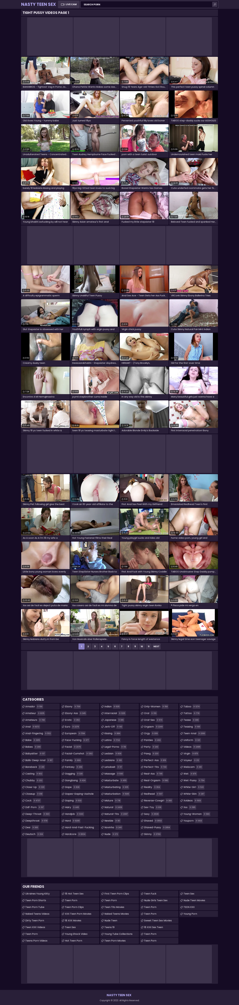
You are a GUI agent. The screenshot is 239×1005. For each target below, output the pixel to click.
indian (112, 706)
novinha (113, 827)
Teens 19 (109, 927)
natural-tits (116, 814)
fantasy (74, 767)
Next (156, 646)
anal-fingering (38, 733)
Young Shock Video (76, 934)
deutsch (34, 834)
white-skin (194, 794)
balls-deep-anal (39, 760)
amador (34, 706)
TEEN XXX (189, 907)
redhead (153, 794)
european (75, 733)
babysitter (35, 753)
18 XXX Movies (73, 920)
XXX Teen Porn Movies (78, 914)
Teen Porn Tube (34, 907)
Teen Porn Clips (74, 907)
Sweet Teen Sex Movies (158, 920)
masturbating (116, 787)
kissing (112, 733)
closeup (34, 794)
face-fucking (77, 740)
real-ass (153, 773)
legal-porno (115, 747)
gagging (74, 773)
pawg (151, 753)
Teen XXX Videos (35, 927)
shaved (153, 820)
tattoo (192, 713)
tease (191, 720)
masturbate (115, 780)
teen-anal (195, 733)
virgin (191, 753)
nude (111, 834)
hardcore (75, 834)
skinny (152, 834)
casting (34, 773)
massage (114, 773)
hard (72, 820)
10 (142, 646)
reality (152, 787)
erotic (72, 720)
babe (33, 740)
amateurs (35, 720)
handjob (74, 814)
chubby (34, 780)
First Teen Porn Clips (116, 893)
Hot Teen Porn (73, 940)
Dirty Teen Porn (34, 920)
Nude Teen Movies (194, 900)
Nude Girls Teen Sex (156, 900)
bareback (35, 767)
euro (72, 726)
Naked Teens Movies (116, 914)
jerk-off (113, 726)
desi (32, 827)
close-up (35, 787)
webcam (193, 767)
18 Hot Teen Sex (74, 893)
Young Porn (190, 914)
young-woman (197, 814)
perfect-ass (155, 760)
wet (190, 773)
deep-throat (37, 814)
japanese (114, 720)
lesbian (113, 753)
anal (32, 726)
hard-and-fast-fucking (79, 828)
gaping (73, 800)
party (151, 747)
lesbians (113, 760)
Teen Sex (189, 893)
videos (192, 747)
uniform (192, 740)
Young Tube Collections (118, 934)
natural (113, 807)
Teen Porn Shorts (35, 900)
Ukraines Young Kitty (37, 893)
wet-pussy (194, 780)
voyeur (192, 760)
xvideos (193, 800)
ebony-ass (75, 713)
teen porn (150, 940)
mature (112, 800)
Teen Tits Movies (114, 907)
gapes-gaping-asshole (79, 794)
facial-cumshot (79, 753)
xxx (190, 807)
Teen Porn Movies (115, 940)
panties (152, 740)
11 (148, 646)
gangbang (75, 780)
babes (33, 747)
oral (150, 713)
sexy (151, 814)
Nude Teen (110, 920)
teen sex (70, 927)
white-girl (194, 787)
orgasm (153, 726)
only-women (156, 706)
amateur (35, 713)
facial (73, 747)
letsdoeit (113, 767)
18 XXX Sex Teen (153, 927)
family (73, 760)
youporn (193, 820)
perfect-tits (155, 767)
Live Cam (71, 4)
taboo (192, 706)
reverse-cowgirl (158, 800)
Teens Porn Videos (36, 940)
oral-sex (153, 720)
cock (33, 800)
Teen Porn (31, 934)
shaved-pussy (157, 827)
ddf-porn (35, 807)
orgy (151, 733)
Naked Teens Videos (37, 914)
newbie (112, 820)
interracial (115, 713)
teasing (192, 726)
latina (112, 740)
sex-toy (153, 807)
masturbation (117, 794)
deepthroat (36, 820)
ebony (73, 706)
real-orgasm (156, 780)
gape (72, 787)
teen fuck (150, 893)
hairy (72, 807)
